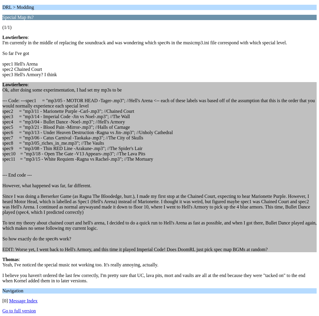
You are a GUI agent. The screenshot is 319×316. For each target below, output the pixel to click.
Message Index (23, 300)
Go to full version (19, 310)
